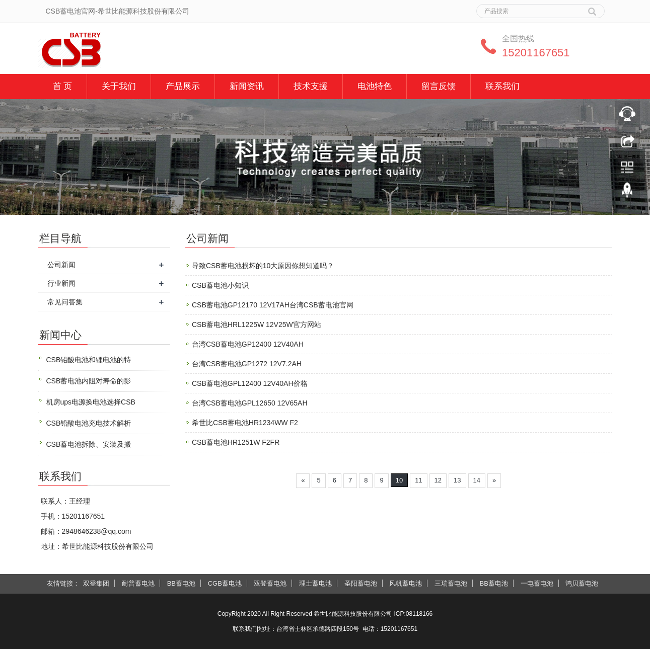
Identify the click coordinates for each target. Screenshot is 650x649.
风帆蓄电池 (405, 583)
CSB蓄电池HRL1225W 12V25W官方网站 (256, 324)
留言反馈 (438, 86)
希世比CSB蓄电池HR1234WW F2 (245, 423)
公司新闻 (61, 265)
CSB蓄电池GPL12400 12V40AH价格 (250, 383)
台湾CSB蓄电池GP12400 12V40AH (248, 344)
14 (476, 480)
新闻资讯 (247, 86)
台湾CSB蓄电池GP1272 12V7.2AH (247, 364)
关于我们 (119, 86)
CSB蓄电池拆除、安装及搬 (88, 444)
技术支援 (311, 86)
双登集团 (96, 583)
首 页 (63, 86)
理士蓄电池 (315, 583)
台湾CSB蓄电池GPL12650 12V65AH (250, 403)
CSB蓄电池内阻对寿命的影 (88, 381)
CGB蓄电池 (225, 583)
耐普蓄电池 (138, 583)
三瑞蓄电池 (451, 583)
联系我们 (502, 86)
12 (438, 480)
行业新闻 (61, 283)
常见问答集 (65, 302)
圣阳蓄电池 (360, 583)
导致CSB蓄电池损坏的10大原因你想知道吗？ (263, 266)
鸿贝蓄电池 (581, 583)
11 (418, 480)
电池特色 (374, 86)
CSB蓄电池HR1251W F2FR (235, 442)
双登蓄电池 (270, 583)
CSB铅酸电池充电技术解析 (88, 423)
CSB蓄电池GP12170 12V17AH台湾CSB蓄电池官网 (272, 305)
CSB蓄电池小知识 (220, 285)
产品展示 (183, 86)
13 (457, 480)
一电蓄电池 (537, 583)
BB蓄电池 (181, 583)
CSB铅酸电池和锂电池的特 (88, 360)
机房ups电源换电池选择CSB (90, 402)
